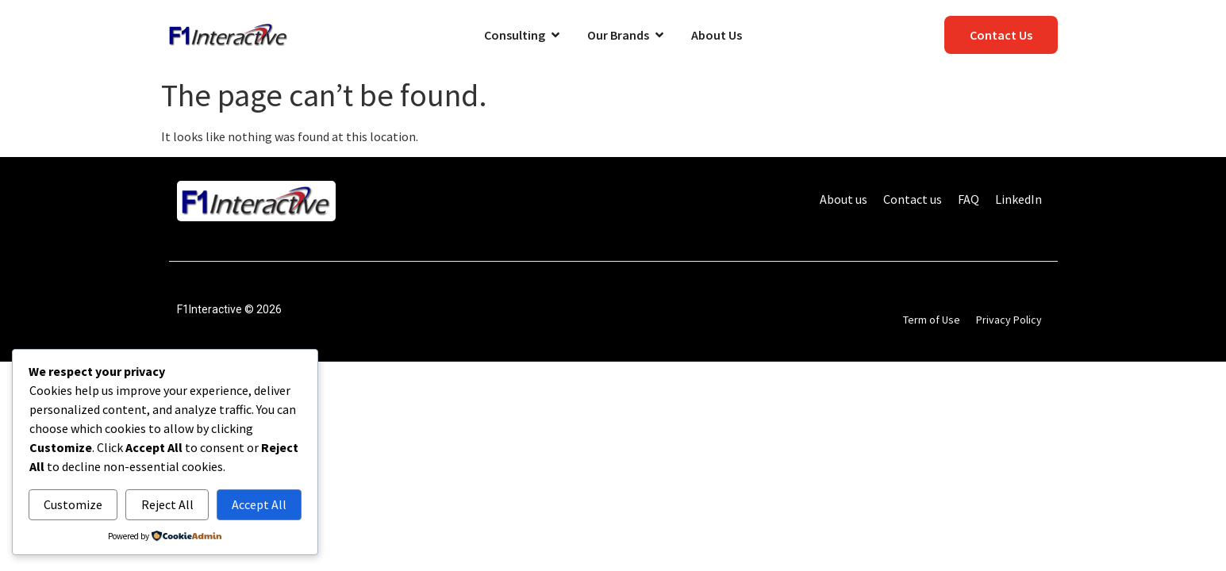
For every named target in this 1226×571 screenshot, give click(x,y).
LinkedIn (1018, 199)
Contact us (912, 199)
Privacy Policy (1009, 319)
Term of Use (931, 319)
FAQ (968, 199)
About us (843, 199)
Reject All (167, 504)
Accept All (259, 504)
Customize (73, 504)
